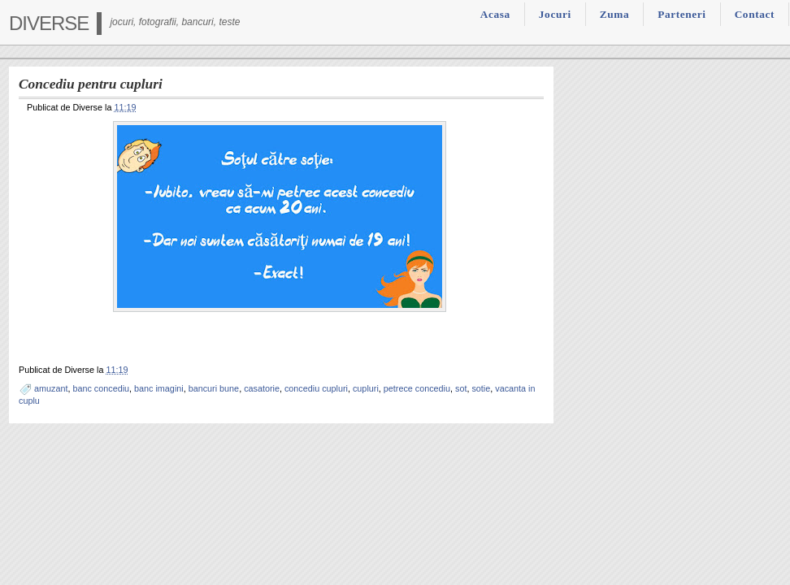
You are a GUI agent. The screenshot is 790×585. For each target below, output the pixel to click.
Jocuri (555, 14)
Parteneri (681, 14)
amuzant (50, 388)
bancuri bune (214, 388)
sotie (480, 388)
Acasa (495, 14)
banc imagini (159, 388)
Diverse (49, 23)
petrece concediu (417, 388)
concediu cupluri (316, 388)
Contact (755, 14)
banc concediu (100, 388)
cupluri (366, 388)
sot (461, 388)
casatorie (262, 388)
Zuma (614, 14)
